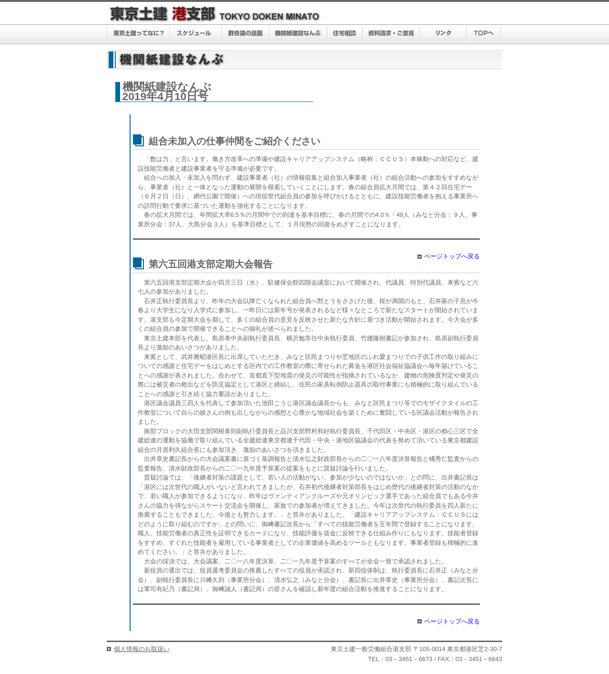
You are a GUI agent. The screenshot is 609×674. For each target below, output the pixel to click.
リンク (443, 33)
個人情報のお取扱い (142, 649)
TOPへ (484, 33)
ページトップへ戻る (452, 256)
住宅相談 (345, 33)
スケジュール (196, 33)
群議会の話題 (245, 33)
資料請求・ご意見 (391, 33)
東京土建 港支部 (215, 14)
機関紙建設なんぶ (298, 33)
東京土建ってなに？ (138, 33)
